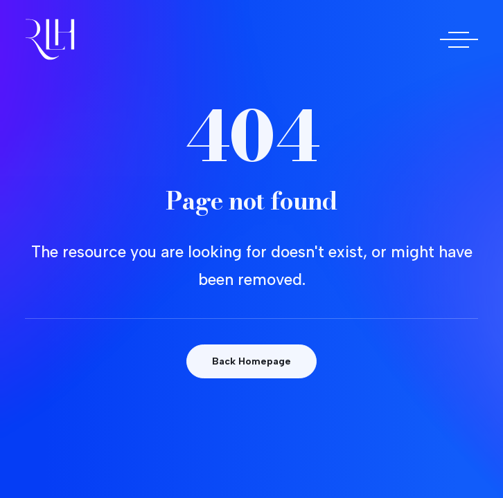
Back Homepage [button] (251, 361)
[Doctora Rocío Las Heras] (50, 39)
